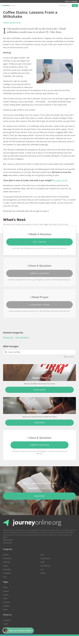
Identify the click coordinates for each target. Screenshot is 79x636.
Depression (7, 569)
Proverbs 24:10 (59, 180)
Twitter (5, 624)
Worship (6, 606)
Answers (6, 591)
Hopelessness (45, 558)
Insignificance (45, 566)
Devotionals (8, 337)
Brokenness (7, 558)
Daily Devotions (22, 337)
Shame (43, 573)
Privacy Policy (8, 540)
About (5, 609)
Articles (5, 595)
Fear (4, 577)
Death (5, 566)
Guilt (42, 555)
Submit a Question (39, 273)
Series (5, 598)
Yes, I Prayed (39, 242)
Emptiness (7, 573)
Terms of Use (7, 543)
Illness (42, 562)
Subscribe (39, 422)
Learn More (39, 390)
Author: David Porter (12, 22)
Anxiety (6, 555)
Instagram (7, 627)
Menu (74, 5)
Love (42, 569)
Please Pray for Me (39, 305)
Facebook (6, 620)
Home (5, 587)
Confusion (6, 562)
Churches (6, 602)
